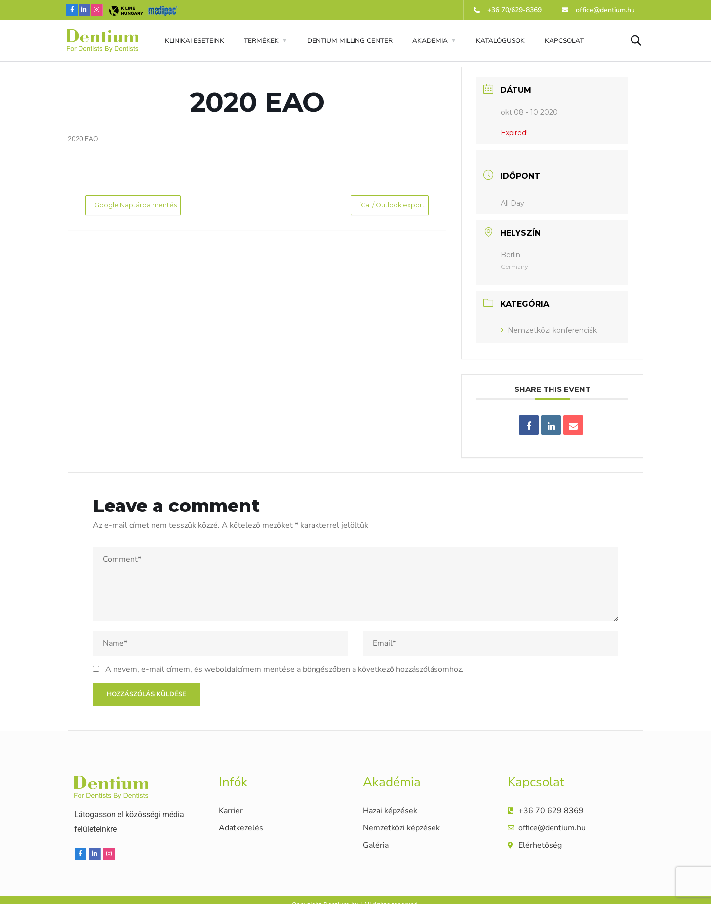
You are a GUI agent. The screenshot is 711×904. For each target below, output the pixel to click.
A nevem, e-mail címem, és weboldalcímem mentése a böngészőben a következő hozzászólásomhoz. (284, 669)
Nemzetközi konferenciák (549, 330)
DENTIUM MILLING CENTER (350, 40)
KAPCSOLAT (564, 40)
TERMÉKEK (261, 40)
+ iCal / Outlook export (372, 204)
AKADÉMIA (430, 40)
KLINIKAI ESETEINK (194, 40)
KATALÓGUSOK (500, 40)
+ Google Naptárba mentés (151, 204)
